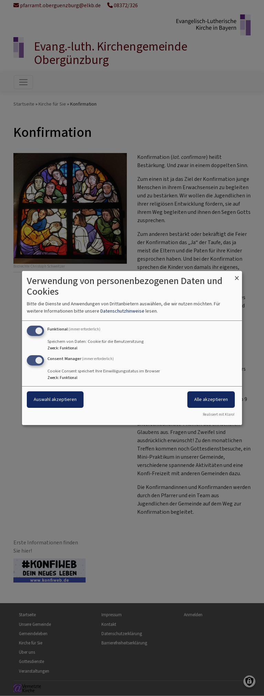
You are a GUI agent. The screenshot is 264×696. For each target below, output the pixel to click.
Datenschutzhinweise (122, 311)
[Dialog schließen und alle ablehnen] (237, 275)
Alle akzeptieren (211, 399)
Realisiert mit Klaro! (218, 414)
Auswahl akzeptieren (55, 399)
